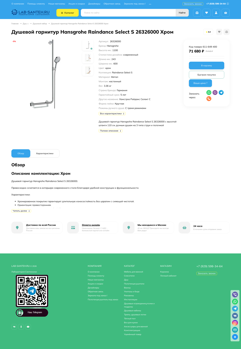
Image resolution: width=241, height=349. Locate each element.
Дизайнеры (94, 3)
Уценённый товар (132, 334)
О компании (18, 3)
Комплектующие (132, 330)
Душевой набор (40, 23)
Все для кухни (131, 322)
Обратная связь (112, 3)
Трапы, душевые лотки (135, 314)
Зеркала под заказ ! (134, 3)
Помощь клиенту (36, 3)
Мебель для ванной (133, 271)
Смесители (129, 275)
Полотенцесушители (134, 283)
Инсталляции (130, 299)
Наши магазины (56, 3)
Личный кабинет (168, 275)
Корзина (164, 271)
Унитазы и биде (131, 291)
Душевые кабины (132, 310)
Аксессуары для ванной (136, 326)
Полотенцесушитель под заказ (103, 299)
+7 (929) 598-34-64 (217, 3)
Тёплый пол (130, 318)
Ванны (127, 287)
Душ (25, 23)
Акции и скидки (76, 3)
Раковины (129, 295)
